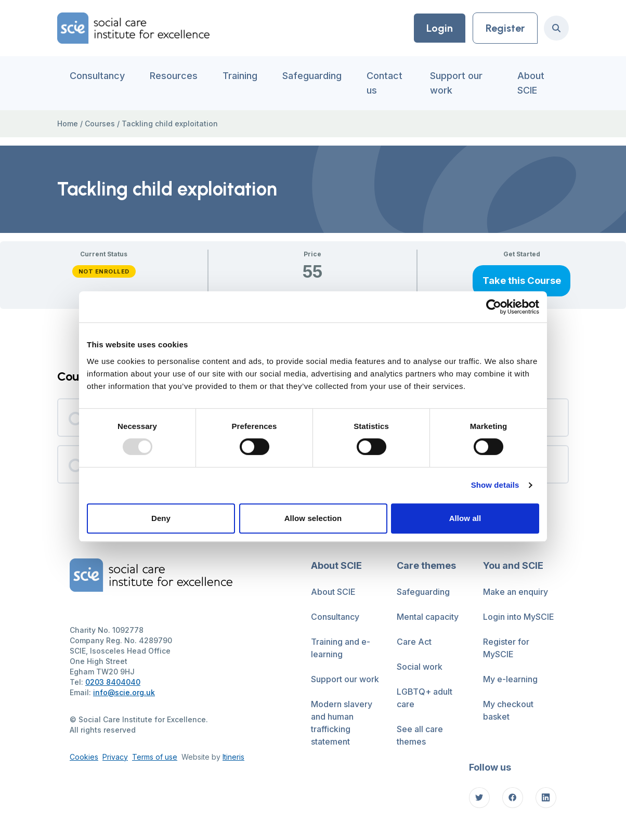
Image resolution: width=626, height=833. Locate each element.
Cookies (84, 756)
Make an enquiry (515, 592)
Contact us (384, 83)
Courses (100, 123)
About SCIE (530, 83)
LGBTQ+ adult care (424, 697)
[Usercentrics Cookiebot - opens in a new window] (493, 307)
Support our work (456, 83)
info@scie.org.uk (124, 692)
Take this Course (521, 280)
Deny (161, 518)
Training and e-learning (340, 647)
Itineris (233, 756)
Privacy (115, 756)
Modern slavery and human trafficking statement (341, 723)
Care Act (414, 641)
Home (67, 123)
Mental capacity (428, 616)
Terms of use (154, 756)
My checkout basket (508, 710)
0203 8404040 (112, 682)
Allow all (465, 518)
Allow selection (313, 518)
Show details (495, 484)
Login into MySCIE (518, 616)
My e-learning (510, 679)
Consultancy (97, 75)
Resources (174, 75)
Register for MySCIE (506, 647)
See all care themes (420, 735)
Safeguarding (312, 75)
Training (240, 75)
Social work (419, 666)
